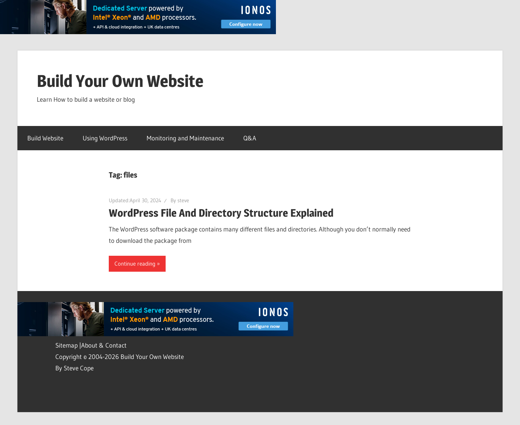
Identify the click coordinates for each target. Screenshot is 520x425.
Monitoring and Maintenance (185, 138)
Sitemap (67, 345)
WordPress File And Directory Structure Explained (221, 212)
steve (183, 200)
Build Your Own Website (120, 81)
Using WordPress (105, 138)
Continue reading (134, 263)
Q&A (249, 138)
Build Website (45, 138)
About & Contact (104, 345)
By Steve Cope (74, 368)
